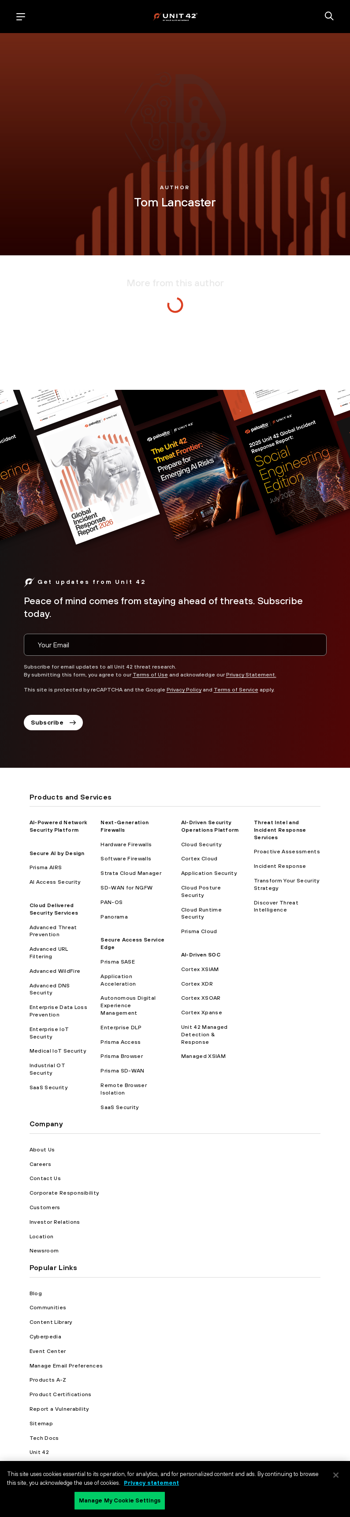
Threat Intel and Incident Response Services (280, 830)
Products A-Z (48, 1380)
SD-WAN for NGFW (127, 888)
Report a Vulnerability (59, 1409)
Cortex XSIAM (200, 969)
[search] (329, 16)
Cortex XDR (197, 984)
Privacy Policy (184, 690)
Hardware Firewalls (126, 844)
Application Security (209, 873)
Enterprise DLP (121, 1027)
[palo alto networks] (175, 16)
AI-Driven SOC (200, 955)
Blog (36, 1293)
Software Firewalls (126, 859)
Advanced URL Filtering (49, 953)
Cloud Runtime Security (201, 913)
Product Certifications (61, 1394)
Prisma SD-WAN (122, 1071)
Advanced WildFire (55, 971)
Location (42, 1236)
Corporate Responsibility (64, 1193)
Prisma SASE (118, 962)
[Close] (336, 1475)
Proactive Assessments (287, 851)
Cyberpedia (45, 1337)
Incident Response (280, 866)
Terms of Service (236, 690)
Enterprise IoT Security (49, 1033)
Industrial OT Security (47, 1069)
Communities (48, 1307)
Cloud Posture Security (201, 891)
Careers (40, 1164)
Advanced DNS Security (50, 989)
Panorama (114, 917)
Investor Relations (55, 1222)
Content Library (51, 1322)
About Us (42, 1150)
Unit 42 (39, 1452)
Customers (45, 1207)
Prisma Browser (121, 1056)
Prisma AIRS (46, 867)
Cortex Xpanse (201, 1012)
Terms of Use (150, 675)
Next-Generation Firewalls (125, 826)
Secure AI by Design (57, 853)
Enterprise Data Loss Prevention (58, 1011)
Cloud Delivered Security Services (54, 909)
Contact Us (45, 1178)
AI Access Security (55, 882)
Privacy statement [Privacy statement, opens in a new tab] (151, 1483)
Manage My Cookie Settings (119, 1500)
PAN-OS (112, 902)
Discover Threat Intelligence (276, 906)
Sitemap (41, 1423)
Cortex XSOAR (201, 998)
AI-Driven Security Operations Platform (210, 826)
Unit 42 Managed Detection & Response (204, 1034)
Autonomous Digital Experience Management (128, 1005)
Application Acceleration (118, 980)
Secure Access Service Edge (132, 943)
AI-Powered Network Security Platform (58, 826)
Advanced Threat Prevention (53, 931)
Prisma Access (121, 1042)
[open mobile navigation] (20, 16)
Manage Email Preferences (66, 1366)
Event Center (48, 1351)
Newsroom (44, 1251)
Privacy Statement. (251, 675)
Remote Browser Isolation (123, 1089)
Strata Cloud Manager (131, 873)
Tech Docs (44, 1438)
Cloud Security (201, 844)
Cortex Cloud (199, 859)
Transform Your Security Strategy (286, 884)
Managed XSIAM (203, 1056)
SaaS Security (48, 1087)
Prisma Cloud (199, 931)
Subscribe (53, 722)
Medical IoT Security (58, 1051)
